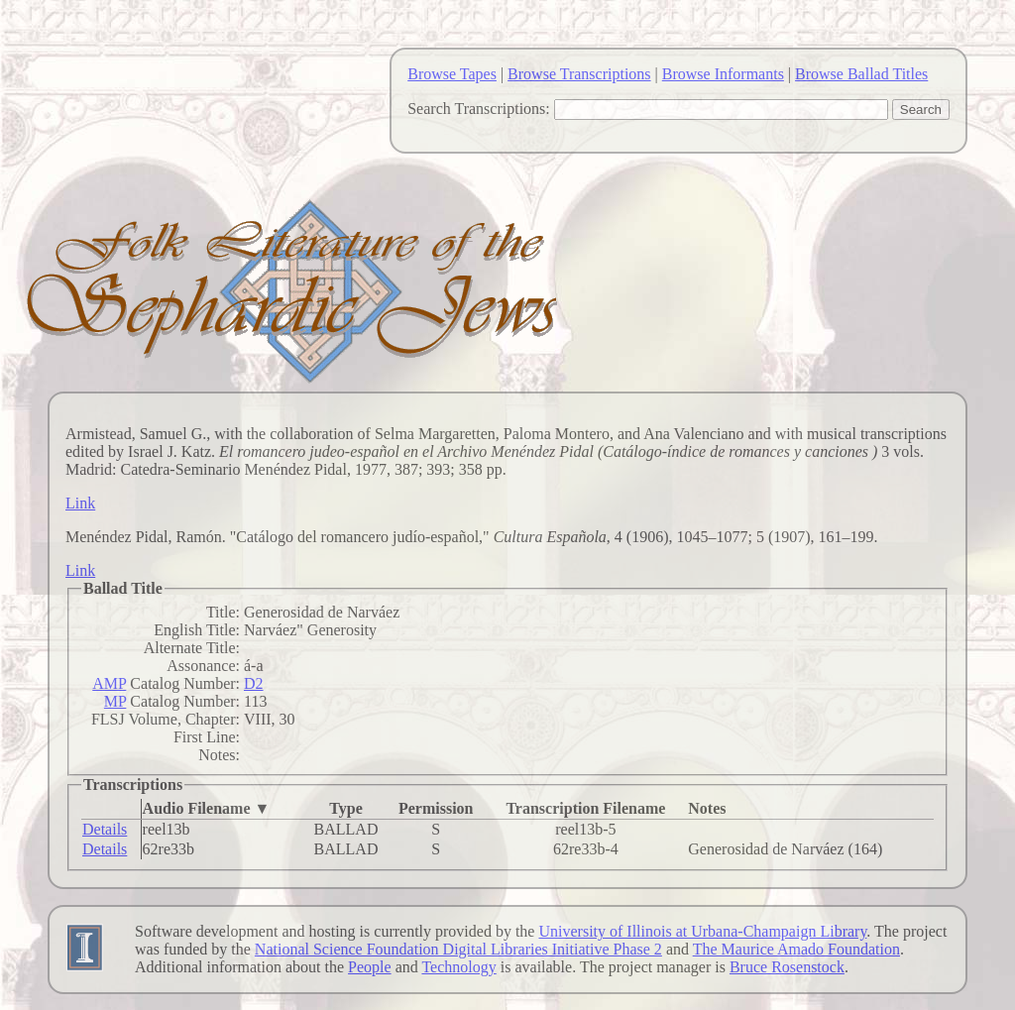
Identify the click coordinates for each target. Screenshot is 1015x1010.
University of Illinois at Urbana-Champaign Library (702, 931)
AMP (109, 683)
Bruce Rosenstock (787, 966)
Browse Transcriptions (579, 73)
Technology (458, 966)
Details (104, 829)
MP (115, 701)
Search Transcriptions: (478, 108)
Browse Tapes (452, 73)
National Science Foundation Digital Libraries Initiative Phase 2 (458, 949)
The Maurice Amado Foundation (796, 949)
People (370, 966)
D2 (254, 683)
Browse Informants (723, 73)
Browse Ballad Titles (861, 73)
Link (80, 503)
